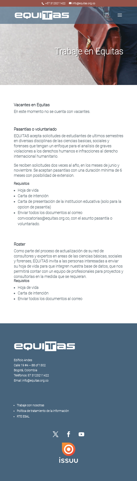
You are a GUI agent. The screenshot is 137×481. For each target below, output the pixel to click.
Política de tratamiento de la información (43, 411)
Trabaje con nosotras (30, 405)
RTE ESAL (23, 416)
